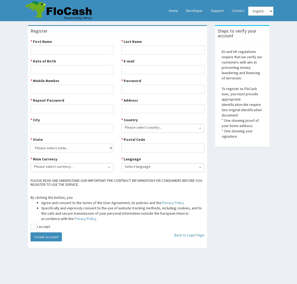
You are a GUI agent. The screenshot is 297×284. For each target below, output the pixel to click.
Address (129, 100)
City (35, 120)
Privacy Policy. (85, 218)
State (37, 139)
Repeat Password (47, 100)
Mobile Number (45, 80)
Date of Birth (43, 61)
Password (131, 80)
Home (173, 10)
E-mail (127, 61)
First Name (41, 41)
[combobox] (162, 128)
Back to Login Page (189, 235)
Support (217, 10)
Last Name (131, 41)
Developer (194, 10)
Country (129, 120)
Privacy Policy (173, 202)
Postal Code (133, 139)
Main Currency (44, 159)
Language (131, 159)
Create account (46, 237)
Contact (238, 10)
